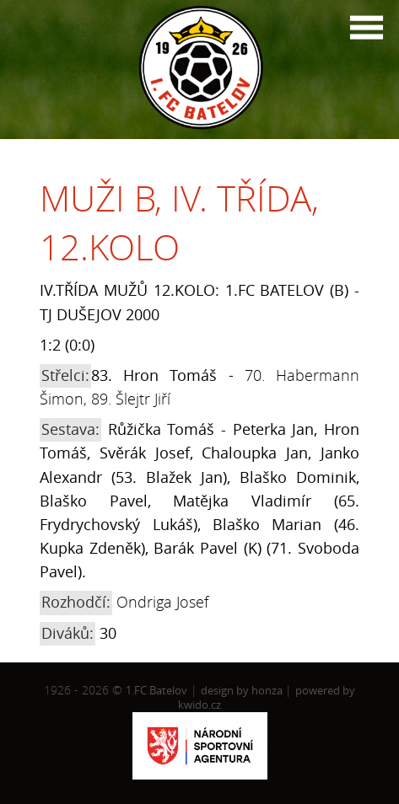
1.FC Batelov (156, 690)
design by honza (243, 690)
